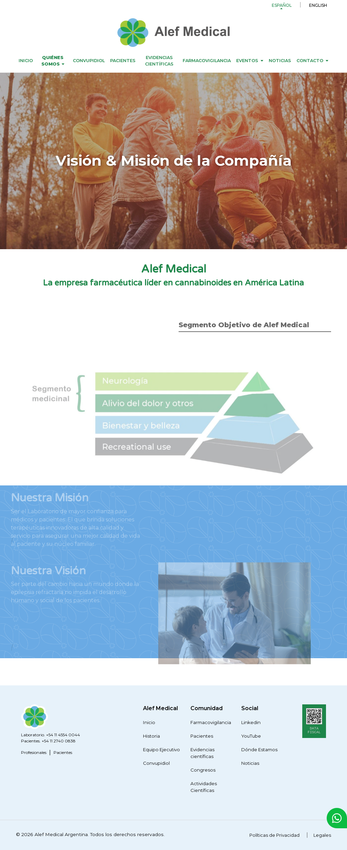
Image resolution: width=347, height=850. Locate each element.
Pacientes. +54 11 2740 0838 (48, 740)
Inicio (26, 60)
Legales (322, 835)
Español (282, 5)
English (318, 5)
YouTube (251, 736)
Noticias (280, 60)
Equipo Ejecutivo (161, 749)
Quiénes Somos (52, 61)
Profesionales (33, 752)
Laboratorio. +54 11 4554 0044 (50, 734)
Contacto (310, 60)
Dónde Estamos (259, 749)
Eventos (247, 60)
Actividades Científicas (203, 787)
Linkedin (251, 722)
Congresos (203, 770)
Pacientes (123, 60)
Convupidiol (89, 60)
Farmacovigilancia (207, 60)
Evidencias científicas (159, 61)
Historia (151, 736)
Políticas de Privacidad (274, 835)
